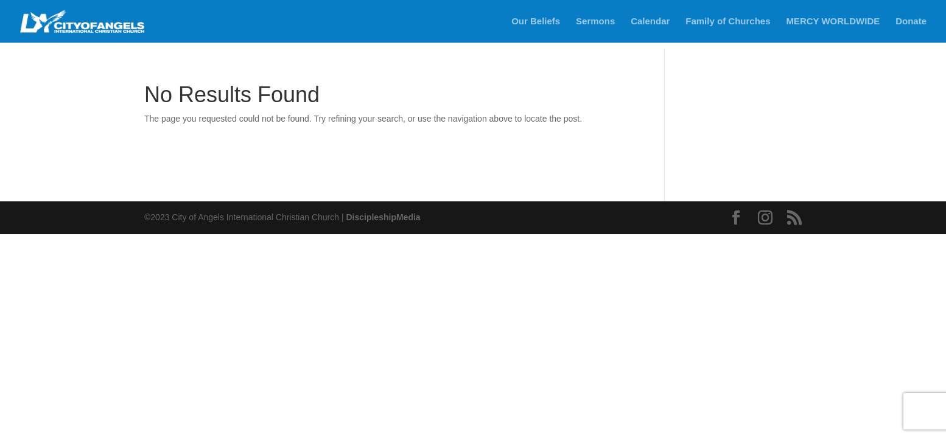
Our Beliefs (535, 21)
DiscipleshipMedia (383, 217)
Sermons (595, 21)
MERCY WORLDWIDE (833, 21)
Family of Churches (727, 21)
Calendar (650, 21)
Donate (911, 21)
